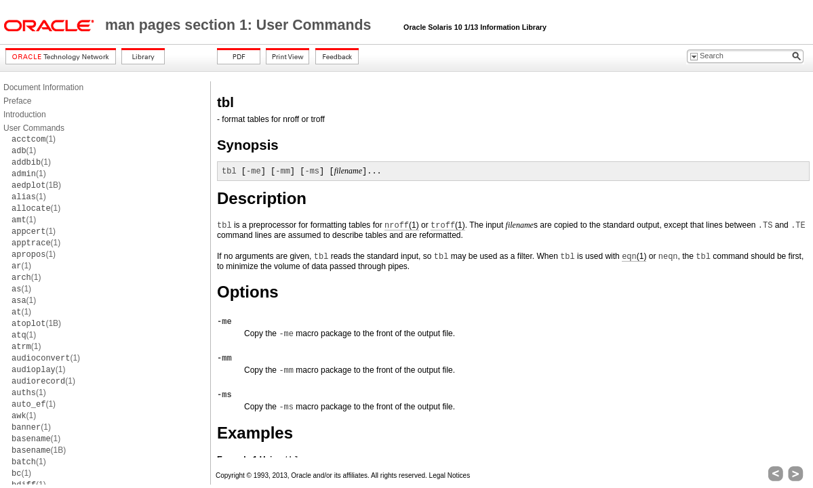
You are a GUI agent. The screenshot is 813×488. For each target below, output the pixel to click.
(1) (34, 139)
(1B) (36, 185)
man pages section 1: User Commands (240, 25)
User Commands (33, 128)
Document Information (43, 87)
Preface (17, 101)
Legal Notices (450, 475)
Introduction (24, 114)
